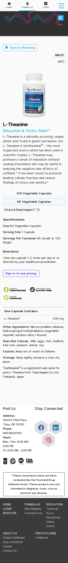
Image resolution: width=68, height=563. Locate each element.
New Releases (33, 508)
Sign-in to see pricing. (21, 273)
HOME (7, 504)
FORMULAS (32, 504)
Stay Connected (12, 542)
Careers (7, 546)
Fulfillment (42, 537)
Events (50, 526)
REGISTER (9, 513)
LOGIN (7, 508)
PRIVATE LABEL (46, 533)
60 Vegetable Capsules (34, 201)
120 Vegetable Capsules (34, 193)
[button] (20, 47)
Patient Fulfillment (14, 537)
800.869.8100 (12, 433)
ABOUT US (10, 533)
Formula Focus (33, 513)
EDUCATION (54, 504)
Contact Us (10, 550)
